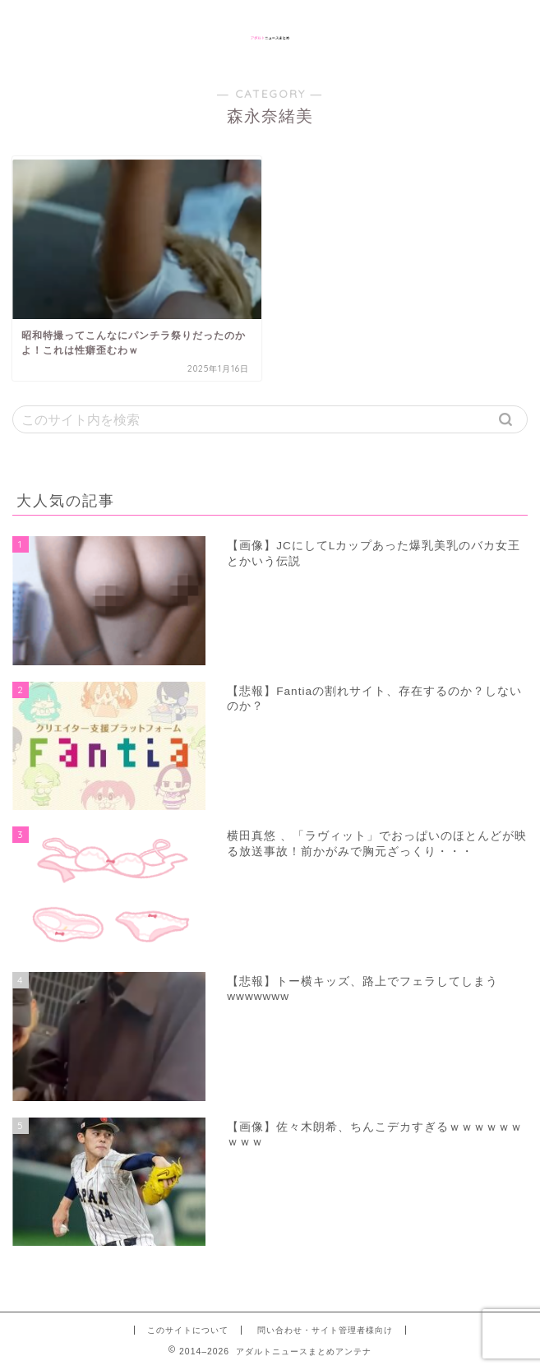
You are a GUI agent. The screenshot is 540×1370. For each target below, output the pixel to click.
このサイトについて (187, 1330)
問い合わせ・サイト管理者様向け (325, 1330)
